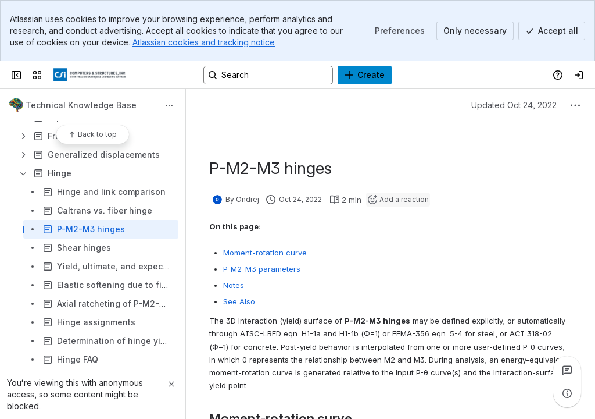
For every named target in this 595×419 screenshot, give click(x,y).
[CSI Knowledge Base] (89, 75)
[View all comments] (567, 370)
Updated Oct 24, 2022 (514, 105)
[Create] (365, 75)
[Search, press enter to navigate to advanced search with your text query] (268, 75)
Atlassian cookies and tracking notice (203, 42)
